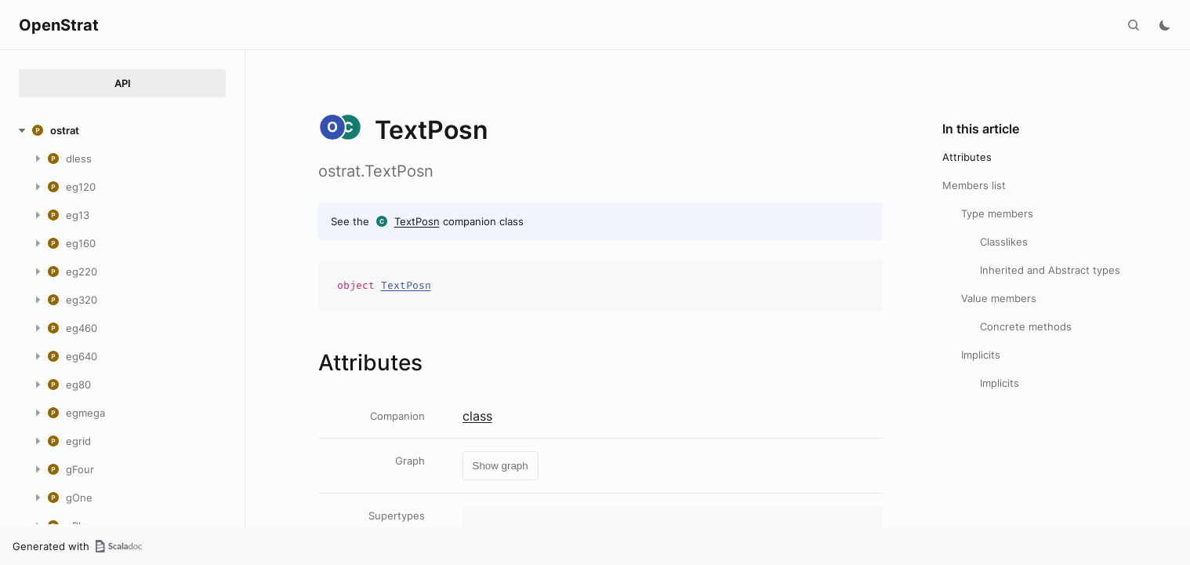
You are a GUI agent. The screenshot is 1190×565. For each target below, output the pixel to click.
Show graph (500, 466)
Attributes (967, 157)
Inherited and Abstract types (1050, 270)
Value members (998, 298)
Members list (974, 185)
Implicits (980, 354)
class (477, 416)
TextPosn (417, 221)
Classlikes (1004, 241)
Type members (997, 213)
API (122, 83)
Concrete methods (1026, 326)
